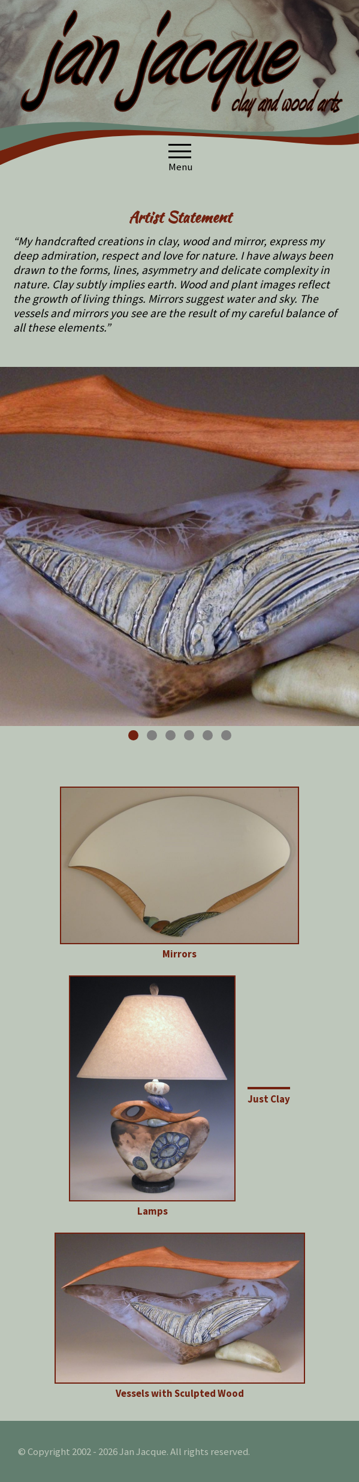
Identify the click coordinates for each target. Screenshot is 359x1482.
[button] (179, 151)
